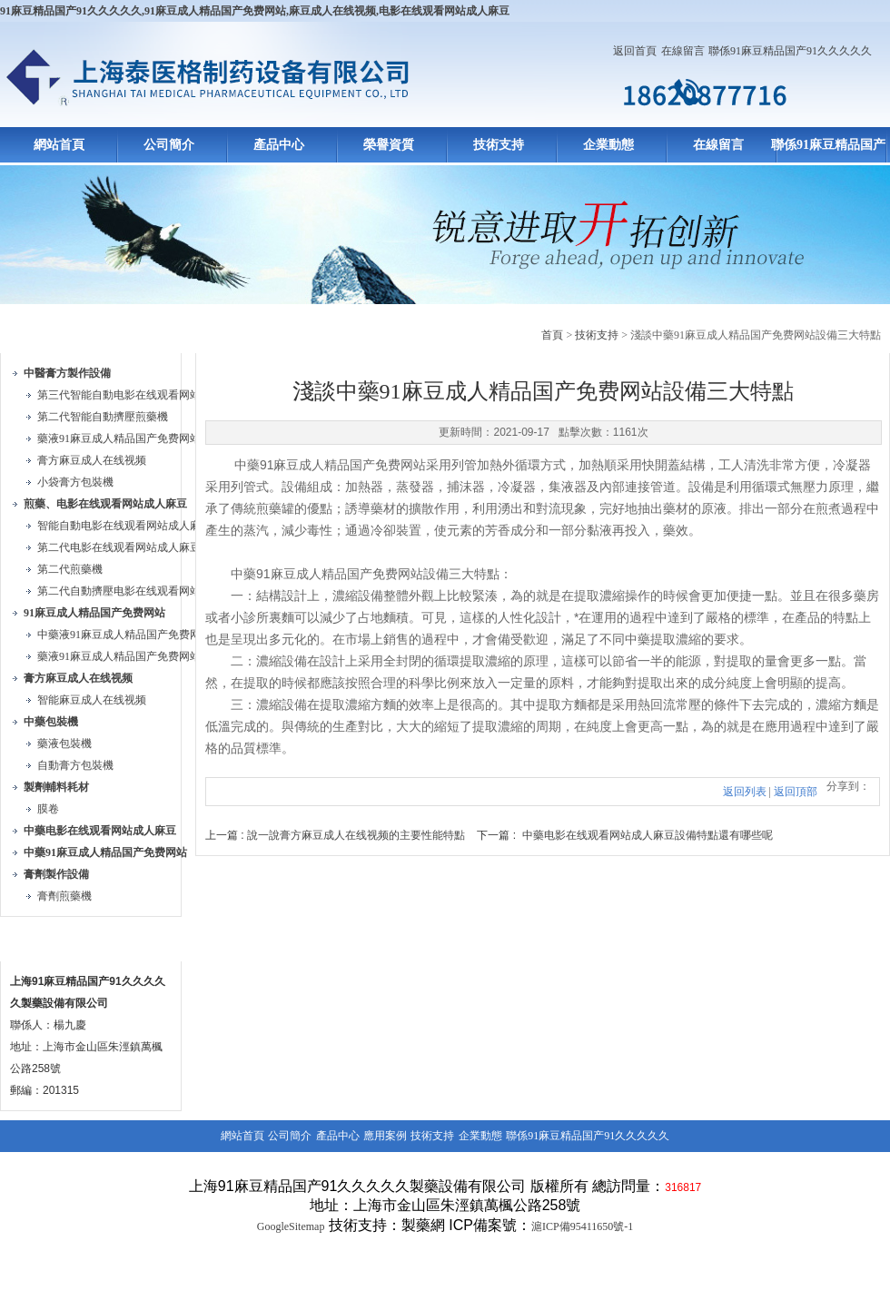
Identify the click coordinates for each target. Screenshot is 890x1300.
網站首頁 (59, 145)
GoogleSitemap (291, 1226)
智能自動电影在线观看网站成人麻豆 (124, 525)
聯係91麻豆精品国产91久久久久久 (790, 50)
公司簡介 (168, 145)
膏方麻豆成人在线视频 (91, 460)
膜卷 (48, 809)
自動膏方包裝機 (75, 765)
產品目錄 (43, 332)
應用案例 (385, 1135)
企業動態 (608, 145)
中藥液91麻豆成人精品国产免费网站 (124, 634)
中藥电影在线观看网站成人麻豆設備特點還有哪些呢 (647, 835)
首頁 (552, 335)
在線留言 (683, 50)
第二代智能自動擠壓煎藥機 (102, 416)
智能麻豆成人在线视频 (91, 700)
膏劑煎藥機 (64, 896)
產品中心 (278, 145)
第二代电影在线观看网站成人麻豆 (119, 547)
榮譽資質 (388, 145)
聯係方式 (43, 940)
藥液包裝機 (64, 743)
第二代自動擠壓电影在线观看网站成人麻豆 (140, 591)
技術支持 (498, 145)
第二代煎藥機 (70, 569)
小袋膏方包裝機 (75, 482)
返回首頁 (635, 50)
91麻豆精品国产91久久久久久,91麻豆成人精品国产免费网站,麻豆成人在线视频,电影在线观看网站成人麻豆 (254, 11)
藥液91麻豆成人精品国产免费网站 (119, 438)
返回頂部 (795, 791)
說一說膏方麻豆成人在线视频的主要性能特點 (356, 835)
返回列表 (744, 791)
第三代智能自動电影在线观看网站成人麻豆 (140, 395)
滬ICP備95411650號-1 (582, 1226)
